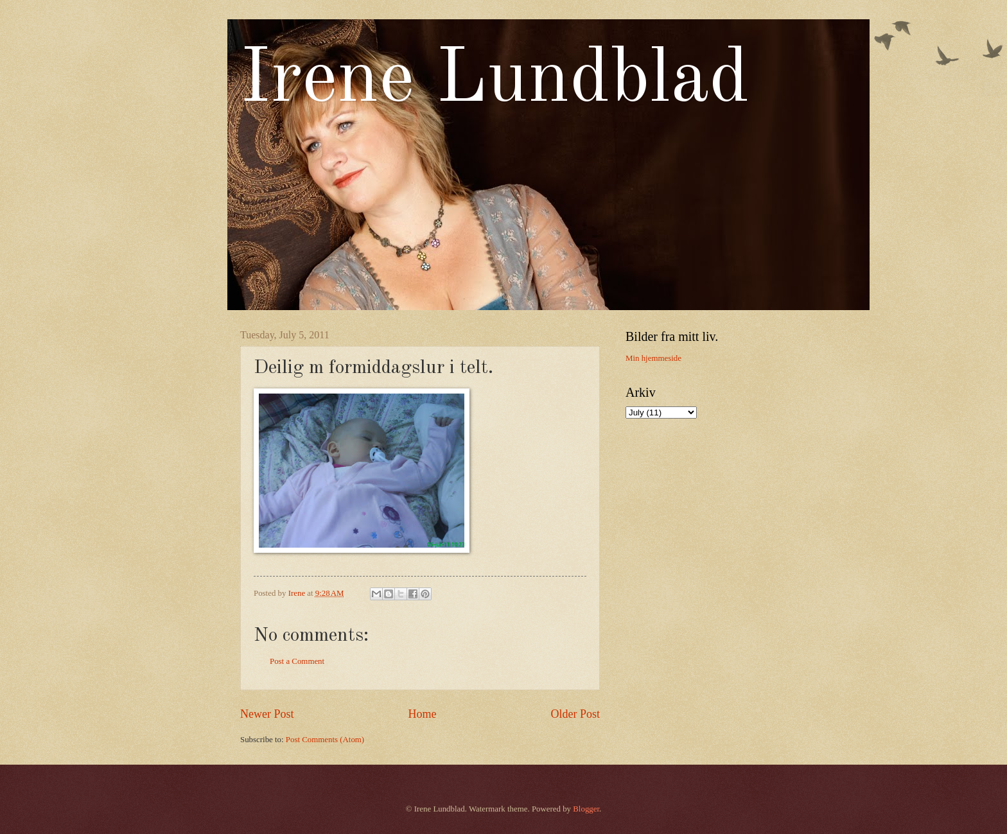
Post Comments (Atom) (325, 739)
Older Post (575, 714)
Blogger (586, 808)
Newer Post (267, 714)
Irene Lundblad (494, 80)
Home (422, 714)
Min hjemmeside (653, 358)
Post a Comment (297, 661)
